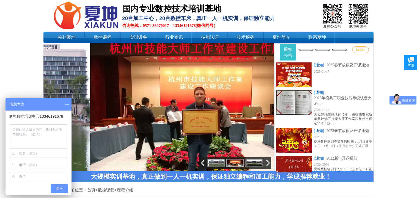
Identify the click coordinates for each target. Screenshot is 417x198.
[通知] (319, 65)
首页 (91, 190)
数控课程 (102, 37)
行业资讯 (174, 37)
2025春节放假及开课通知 (348, 65)
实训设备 (138, 37)
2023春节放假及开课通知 (348, 131)
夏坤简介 (281, 37)
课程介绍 (125, 190)
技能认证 (210, 37)
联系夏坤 (317, 37)
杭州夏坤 (67, 37)
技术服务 (245, 37)
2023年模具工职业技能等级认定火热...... (343, 101)
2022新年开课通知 (342, 158)
